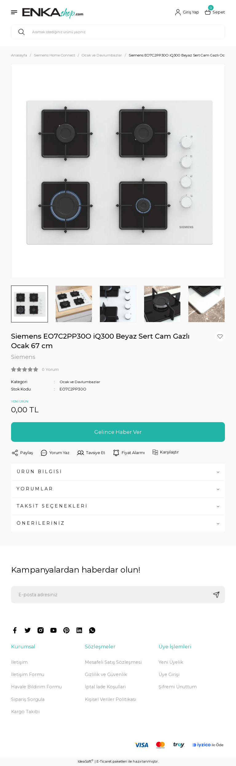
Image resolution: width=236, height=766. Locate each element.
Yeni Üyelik (171, 662)
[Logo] (52, 12)
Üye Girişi (169, 675)
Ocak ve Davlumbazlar (81, 381)
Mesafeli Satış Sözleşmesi (113, 662)
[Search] (118, 32)
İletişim (19, 662)
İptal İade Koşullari (105, 687)
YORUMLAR (35, 489)
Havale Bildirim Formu (36, 687)
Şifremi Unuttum (178, 687)
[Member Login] (186, 12)
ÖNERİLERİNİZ (41, 523)
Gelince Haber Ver (118, 432)
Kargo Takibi (25, 712)
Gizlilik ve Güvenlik (106, 675)
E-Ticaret (104, 762)
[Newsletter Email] (118, 595)
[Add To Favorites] (220, 336)
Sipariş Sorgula (28, 699)
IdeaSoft (85, 761)
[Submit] (216, 595)
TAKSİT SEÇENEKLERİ (52, 506)
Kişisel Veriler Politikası (110, 699)
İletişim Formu (27, 675)
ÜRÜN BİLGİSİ (39, 472)
